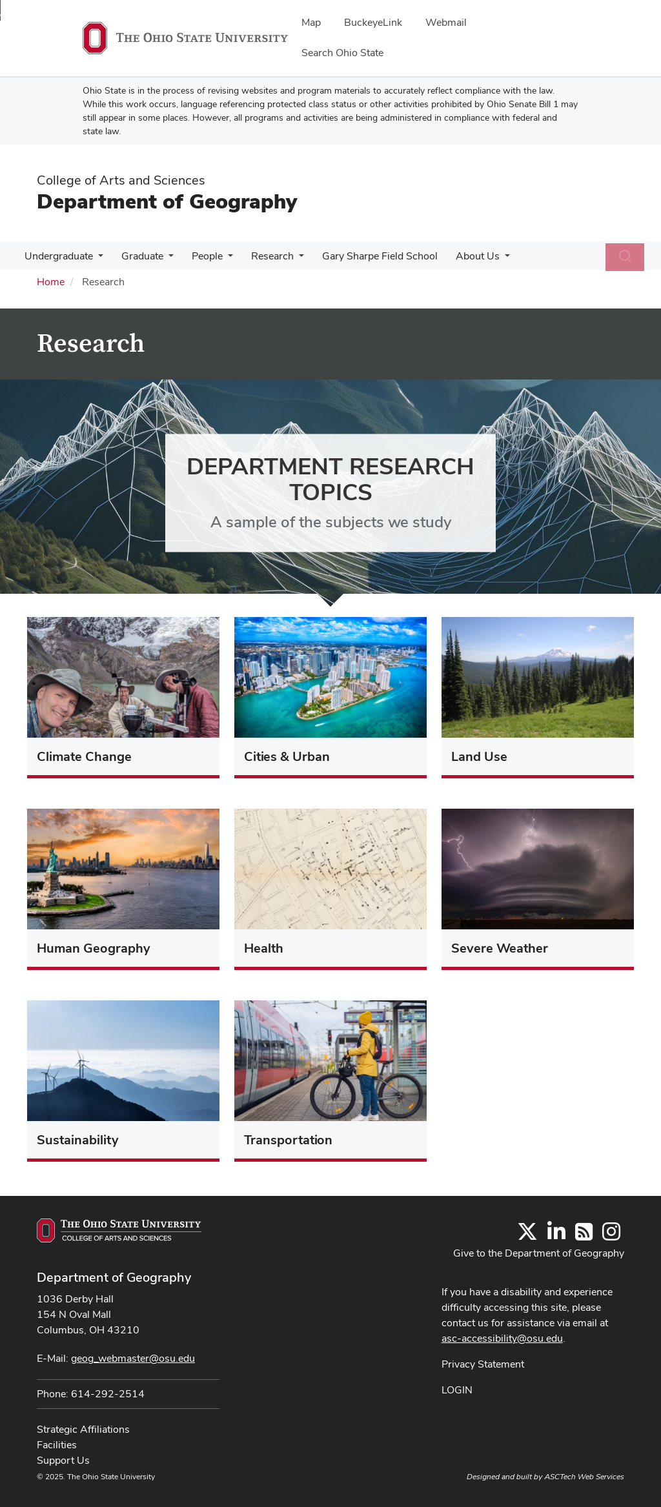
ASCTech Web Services (584, 1477)
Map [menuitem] (311, 22)
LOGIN (457, 1390)
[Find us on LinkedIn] (556, 1235)
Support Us (63, 1460)
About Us (463, 256)
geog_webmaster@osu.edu (133, 1358)
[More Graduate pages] (164, 259)
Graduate (138, 256)
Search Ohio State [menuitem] (342, 52)
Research (263, 256)
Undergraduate (57, 256)
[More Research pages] (290, 259)
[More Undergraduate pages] (97, 259)
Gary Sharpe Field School (368, 256)
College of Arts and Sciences (121, 180)
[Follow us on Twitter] (527, 1235)
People (200, 256)
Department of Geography (167, 201)
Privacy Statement (483, 1364)
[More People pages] (221, 259)
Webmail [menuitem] (446, 22)
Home (51, 281)
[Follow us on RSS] (584, 1235)
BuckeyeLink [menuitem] (373, 22)
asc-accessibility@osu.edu (502, 1338)
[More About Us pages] (490, 259)
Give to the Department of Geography (538, 1253)
